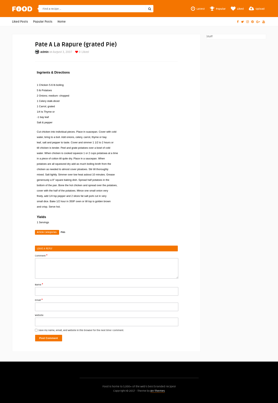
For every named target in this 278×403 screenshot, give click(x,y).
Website (39, 315)
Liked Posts (20, 21)
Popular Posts (42, 21)
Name (39, 284)
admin (44, 52)
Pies (63, 232)
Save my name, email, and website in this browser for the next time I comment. (81, 330)
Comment (41, 255)
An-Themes (157, 390)
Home (62, 21)
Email (39, 300)
